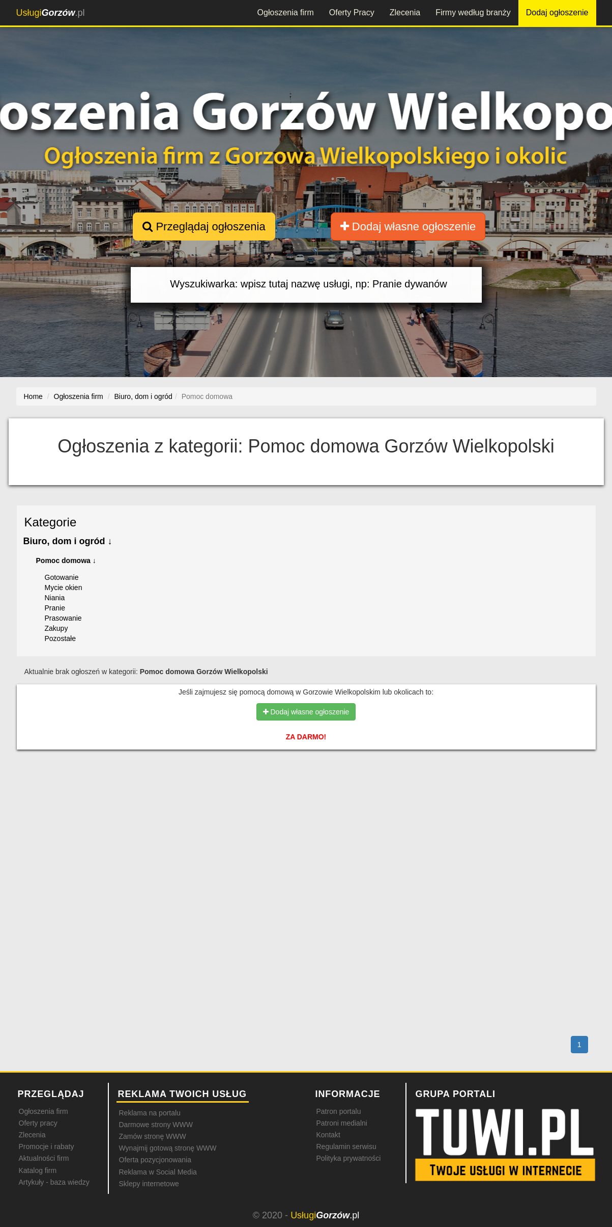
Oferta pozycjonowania (155, 1160)
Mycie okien (63, 587)
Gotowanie (62, 577)
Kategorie (50, 522)
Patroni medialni (341, 1123)
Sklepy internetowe (149, 1184)
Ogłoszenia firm (285, 12)
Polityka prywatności (348, 1158)
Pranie (55, 608)
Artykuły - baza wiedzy (54, 1182)
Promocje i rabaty (46, 1146)
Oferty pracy (38, 1123)
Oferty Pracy (351, 12)
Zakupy (56, 628)
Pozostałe (60, 638)
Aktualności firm (44, 1158)
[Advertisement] (306, 801)
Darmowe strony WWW (156, 1125)
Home (33, 396)
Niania (55, 598)
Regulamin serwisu (346, 1146)
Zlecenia (405, 12)
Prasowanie (63, 618)
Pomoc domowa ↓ (66, 560)
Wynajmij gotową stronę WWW (168, 1148)
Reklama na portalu (150, 1113)
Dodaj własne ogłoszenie (408, 226)
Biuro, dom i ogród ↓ (67, 541)
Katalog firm (38, 1170)
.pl (50, 13)
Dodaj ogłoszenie (557, 12)
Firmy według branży (473, 12)
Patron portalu (338, 1111)
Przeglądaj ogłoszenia (203, 226)
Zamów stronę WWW (152, 1136)
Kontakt (328, 1135)
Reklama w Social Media (158, 1172)
